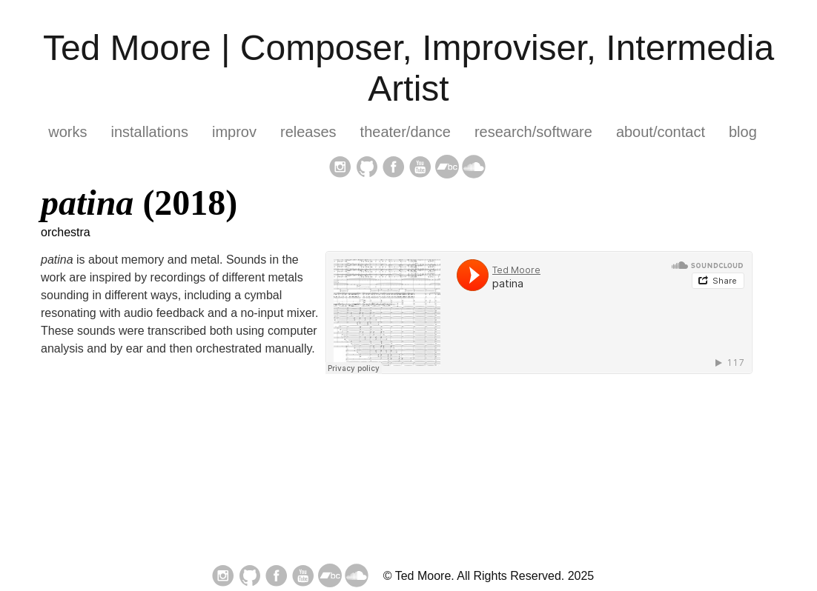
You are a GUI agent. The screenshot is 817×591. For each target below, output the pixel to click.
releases (308, 132)
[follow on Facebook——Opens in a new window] (394, 168)
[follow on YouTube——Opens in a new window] (420, 168)
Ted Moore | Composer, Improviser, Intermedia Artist (408, 68)
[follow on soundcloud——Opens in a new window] (474, 168)
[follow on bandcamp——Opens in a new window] (447, 168)
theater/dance (405, 132)
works (67, 132)
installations (149, 132)
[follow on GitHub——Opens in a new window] (367, 168)
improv (234, 132)
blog (743, 132)
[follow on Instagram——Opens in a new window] (340, 168)
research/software (533, 132)
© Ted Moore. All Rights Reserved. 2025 (489, 576)
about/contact (660, 132)
